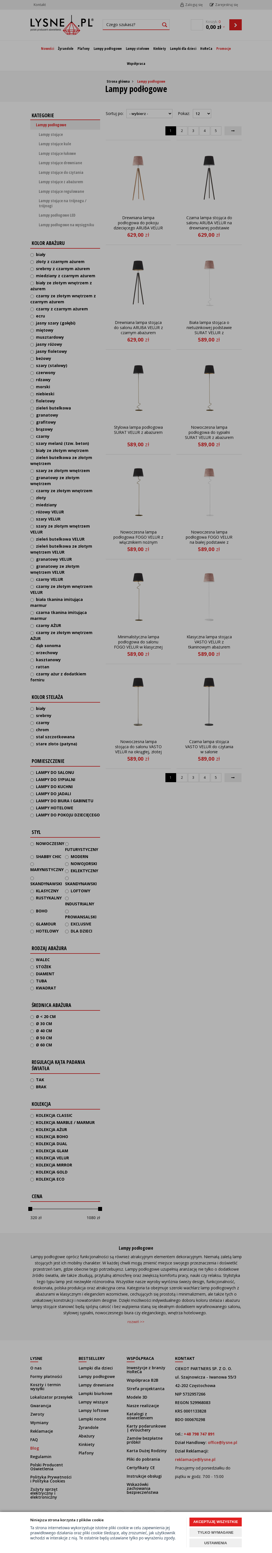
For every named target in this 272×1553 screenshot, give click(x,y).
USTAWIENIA (215, 1543)
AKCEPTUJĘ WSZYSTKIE (215, 1522)
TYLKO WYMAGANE (215, 1532)
